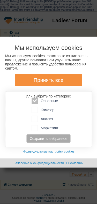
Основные (45, 101)
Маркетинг (45, 128)
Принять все (48, 80)
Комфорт (44, 110)
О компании (74, 163)
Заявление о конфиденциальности (38, 163)
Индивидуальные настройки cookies (48, 151)
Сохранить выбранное (49, 139)
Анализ (42, 119)
